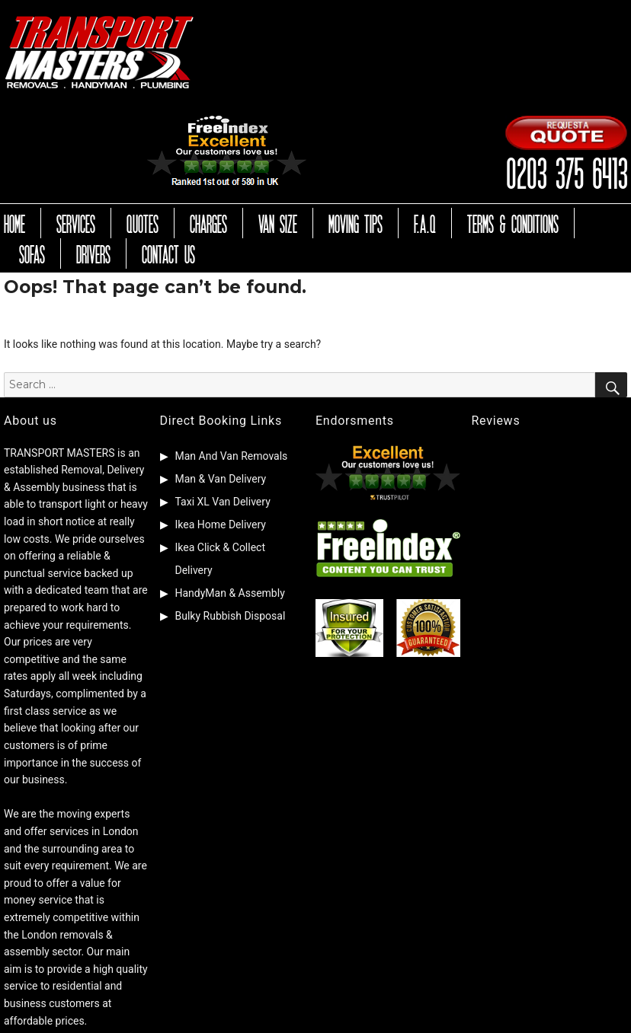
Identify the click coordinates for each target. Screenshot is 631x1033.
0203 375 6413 (566, 172)
